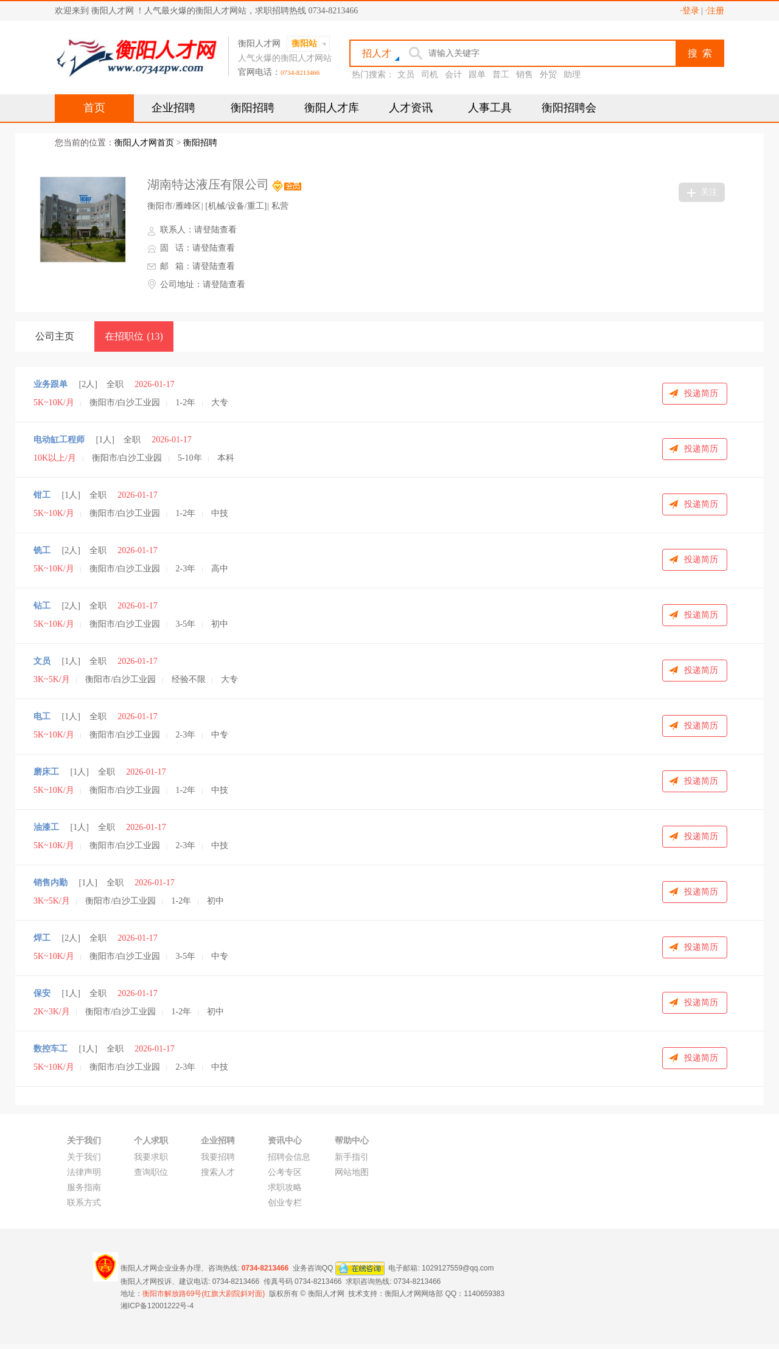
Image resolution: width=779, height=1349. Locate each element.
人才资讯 (411, 108)
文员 (405, 74)
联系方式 (84, 1202)
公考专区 (285, 1172)
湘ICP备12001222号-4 (157, 1306)
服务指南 (84, 1187)
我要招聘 (218, 1157)
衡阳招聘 (252, 108)
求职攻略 (285, 1187)
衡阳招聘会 (569, 108)
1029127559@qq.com (458, 1267)
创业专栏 (285, 1202)
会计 (453, 74)
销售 (524, 74)
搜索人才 (218, 1172)
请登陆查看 (215, 229)
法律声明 (84, 1172)
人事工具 (490, 108)
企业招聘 (173, 108)
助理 (572, 74)
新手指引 (352, 1157)
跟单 (477, 74)
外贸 (548, 74)
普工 (500, 74)
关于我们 (84, 1157)
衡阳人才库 (331, 108)
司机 (429, 74)
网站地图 (352, 1172)
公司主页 (54, 336)
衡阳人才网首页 (144, 142)
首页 (94, 108)
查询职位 (151, 1172)
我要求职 (151, 1157)
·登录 (689, 10)
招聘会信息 (289, 1157)
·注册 (715, 10)
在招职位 (134, 336)
